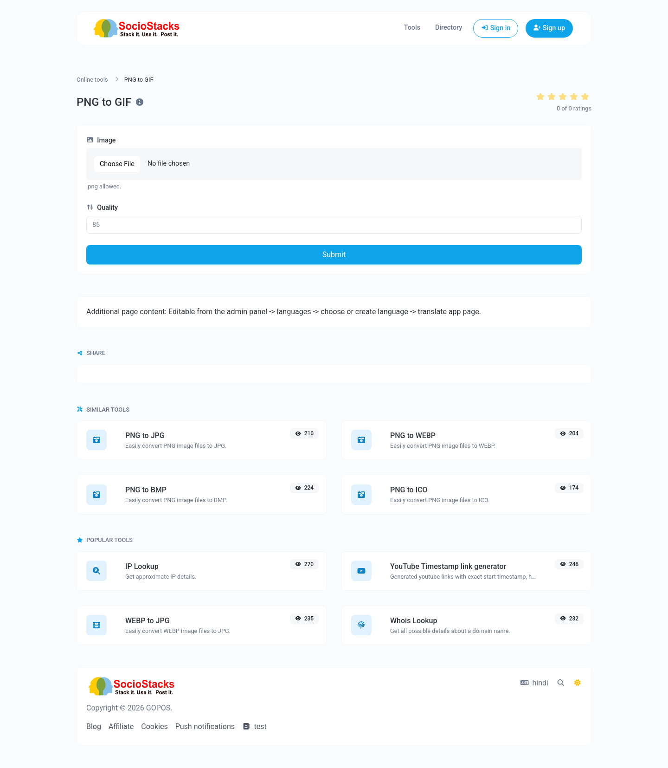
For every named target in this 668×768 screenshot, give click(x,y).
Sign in (495, 28)
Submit (334, 254)
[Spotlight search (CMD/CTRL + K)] (560, 683)
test (254, 726)
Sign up (549, 28)
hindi (534, 682)
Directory (448, 28)
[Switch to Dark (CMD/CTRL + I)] (577, 683)
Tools (412, 28)
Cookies (154, 726)
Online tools (92, 79)
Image (101, 140)
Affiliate (121, 726)
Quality (102, 208)
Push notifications (205, 726)
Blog (93, 726)
